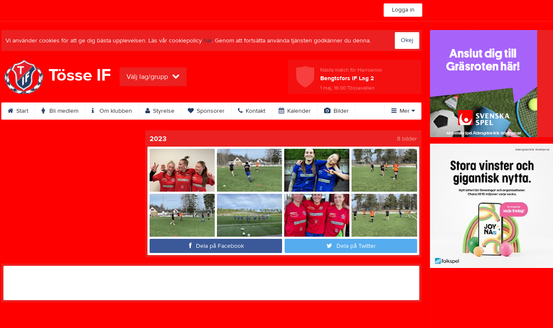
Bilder (336, 111)
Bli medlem (60, 111)
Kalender (295, 111)
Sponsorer (206, 111)
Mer (403, 111)
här (208, 41)
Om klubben (112, 111)
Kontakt (251, 111)
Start (18, 111)
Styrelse (159, 111)
